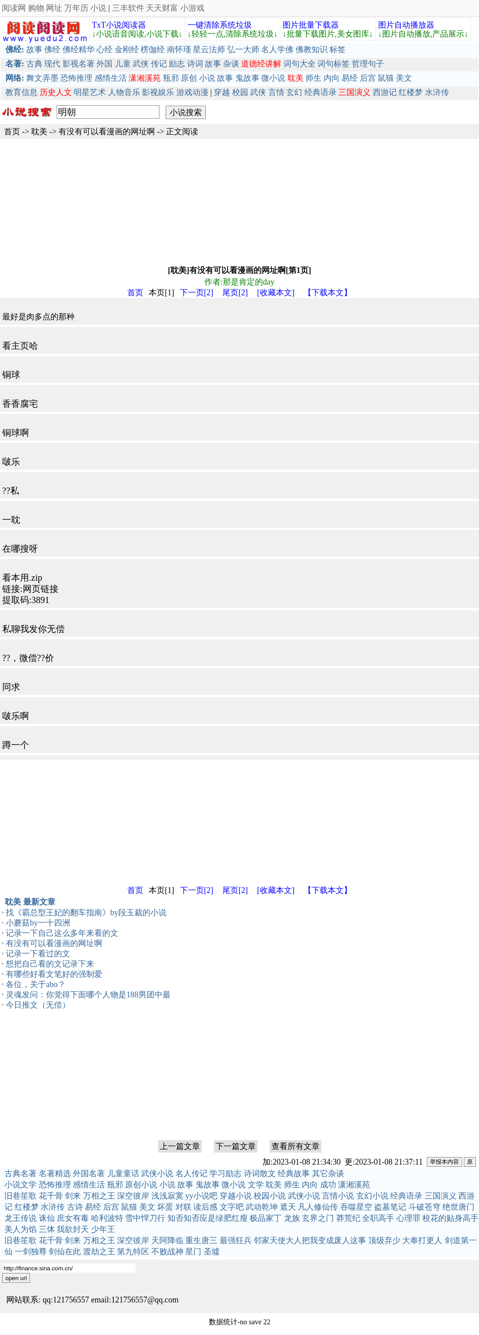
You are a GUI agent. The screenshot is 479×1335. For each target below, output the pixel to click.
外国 (104, 63)
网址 (54, 8)
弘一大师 (243, 49)
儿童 (123, 63)
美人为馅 (20, 1229)
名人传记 (191, 1173)
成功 (328, 1184)
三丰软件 (128, 8)
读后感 (205, 1207)
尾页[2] (235, 292)
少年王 (103, 1229)
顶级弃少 (384, 1240)
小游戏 (192, 8)
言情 (276, 92)
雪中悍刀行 (145, 1218)
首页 (12, 131)
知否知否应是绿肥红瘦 (207, 1218)
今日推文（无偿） (38, 1004)
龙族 (292, 1218)
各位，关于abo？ (36, 984)
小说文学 (20, 1184)
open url (16, 1278)
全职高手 (378, 1218)
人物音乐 (124, 92)
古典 (34, 63)
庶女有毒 (73, 1218)
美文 (404, 78)
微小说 (273, 78)
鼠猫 (386, 78)
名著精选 (55, 1173)
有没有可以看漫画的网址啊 (106, 131)
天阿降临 (167, 1240)
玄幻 (294, 92)
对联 (183, 1207)
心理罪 (408, 1218)
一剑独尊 (31, 1251)
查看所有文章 (295, 1146)
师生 (313, 78)
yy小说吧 (201, 1195)
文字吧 (232, 1207)
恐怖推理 (76, 78)
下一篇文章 (236, 1146)
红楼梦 (411, 92)
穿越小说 (236, 1195)
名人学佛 (277, 49)
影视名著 (78, 63)
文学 (256, 1184)
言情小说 (338, 1195)
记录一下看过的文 (38, 953)
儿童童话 (123, 1173)
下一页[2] (196, 292)
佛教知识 (312, 49)
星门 (193, 1251)
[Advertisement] (239, 201)
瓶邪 (171, 78)
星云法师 (209, 49)
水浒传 (437, 92)
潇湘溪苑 (354, 1184)
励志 (177, 63)
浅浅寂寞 (167, 1195)
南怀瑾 (179, 49)
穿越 (222, 92)
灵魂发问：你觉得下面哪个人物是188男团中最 (88, 994)
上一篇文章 (180, 1146)
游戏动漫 (192, 92)
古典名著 (20, 1173)
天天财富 (162, 8)
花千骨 (51, 1195)
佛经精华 (78, 49)
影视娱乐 (158, 92)
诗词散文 (260, 1173)
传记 (159, 63)
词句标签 (333, 63)
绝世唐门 (458, 1207)
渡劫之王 (99, 1251)
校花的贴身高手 (450, 1218)
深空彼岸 (133, 1195)
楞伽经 (153, 49)
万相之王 (99, 1195)
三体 (47, 1229)
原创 (189, 78)
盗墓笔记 (390, 1207)
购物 (36, 8)
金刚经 (127, 49)
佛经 (52, 49)
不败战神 (167, 1251)
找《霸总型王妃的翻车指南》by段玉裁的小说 (86, 912)
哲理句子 (368, 63)
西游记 (385, 92)
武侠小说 (157, 1173)
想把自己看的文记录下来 (50, 963)
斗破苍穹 (424, 1207)
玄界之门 (318, 1218)
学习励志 (225, 1173)
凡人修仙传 (318, 1207)
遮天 (288, 1207)
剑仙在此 (65, 1251)
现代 (52, 63)
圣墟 (212, 1251)
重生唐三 (201, 1240)
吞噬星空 (356, 1207)
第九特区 (133, 1251)
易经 (350, 78)
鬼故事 (247, 78)
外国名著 (89, 1173)
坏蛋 (165, 1207)
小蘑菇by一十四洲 (38, 922)
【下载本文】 (328, 292)
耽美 (39, 131)
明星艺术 (90, 92)
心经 (104, 49)
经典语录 (320, 92)
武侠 (141, 63)
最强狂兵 (236, 1240)
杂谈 (231, 63)
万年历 (76, 8)
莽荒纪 (348, 1218)
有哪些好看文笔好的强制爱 (54, 974)
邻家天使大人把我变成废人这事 (310, 1240)
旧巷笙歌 (20, 1195)
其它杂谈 (328, 1173)
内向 (332, 78)
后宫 (368, 78)
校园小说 (270, 1195)
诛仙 (47, 1218)
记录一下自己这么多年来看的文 (62, 933)
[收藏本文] (276, 292)
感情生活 (111, 78)
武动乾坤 (262, 1207)
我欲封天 (73, 1229)
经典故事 (294, 1173)
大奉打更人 (422, 1240)
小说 (98, 8)
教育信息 (21, 92)
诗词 (195, 63)
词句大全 (299, 63)
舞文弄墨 (42, 78)
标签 (337, 49)
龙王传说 (20, 1218)
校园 (240, 92)
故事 (34, 49)
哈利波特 (107, 1218)
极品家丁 (266, 1218)
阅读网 (14, 8)
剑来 (73, 1195)
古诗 (75, 1207)
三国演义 (441, 1195)
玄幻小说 (372, 1195)
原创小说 (141, 1184)
